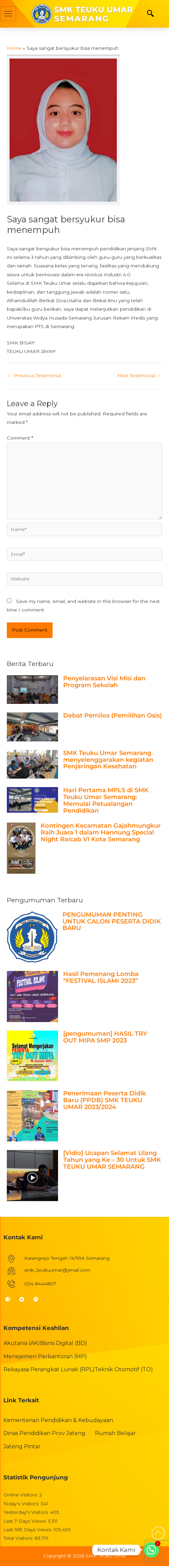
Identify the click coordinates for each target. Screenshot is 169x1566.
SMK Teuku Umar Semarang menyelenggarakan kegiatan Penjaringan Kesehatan (108, 759)
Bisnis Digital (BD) (63, 1343)
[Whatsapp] (151, 1549)
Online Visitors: (21, 1494)
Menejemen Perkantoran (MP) (45, 1356)
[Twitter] (24, 1299)
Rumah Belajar (115, 1433)
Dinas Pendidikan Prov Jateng (44, 1433)
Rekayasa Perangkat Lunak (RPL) (49, 1369)
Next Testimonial (139, 375)
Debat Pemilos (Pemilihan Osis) (112, 715)
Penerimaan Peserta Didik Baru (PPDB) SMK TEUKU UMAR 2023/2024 (104, 1100)
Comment (20, 438)
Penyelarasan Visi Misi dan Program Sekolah (104, 682)
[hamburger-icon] (8, 13)
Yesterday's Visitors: (26, 1512)
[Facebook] (10, 1299)
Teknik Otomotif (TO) (124, 1369)
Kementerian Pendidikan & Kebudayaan (58, 1420)
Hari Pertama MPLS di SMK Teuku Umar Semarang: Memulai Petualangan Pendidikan (106, 800)
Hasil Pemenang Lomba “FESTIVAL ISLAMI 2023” (101, 977)
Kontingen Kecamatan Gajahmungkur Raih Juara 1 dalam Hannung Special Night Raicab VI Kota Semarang (101, 832)
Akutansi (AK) (21, 1343)
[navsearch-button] (150, 14)
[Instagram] (38, 1299)
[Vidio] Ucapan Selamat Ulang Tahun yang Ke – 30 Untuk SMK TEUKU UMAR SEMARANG (112, 1159)
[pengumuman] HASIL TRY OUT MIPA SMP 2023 (105, 1037)
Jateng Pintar (22, 1446)
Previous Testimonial (34, 375)
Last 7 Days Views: (25, 1521)
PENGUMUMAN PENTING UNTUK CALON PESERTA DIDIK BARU (111, 921)
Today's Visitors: (22, 1503)
